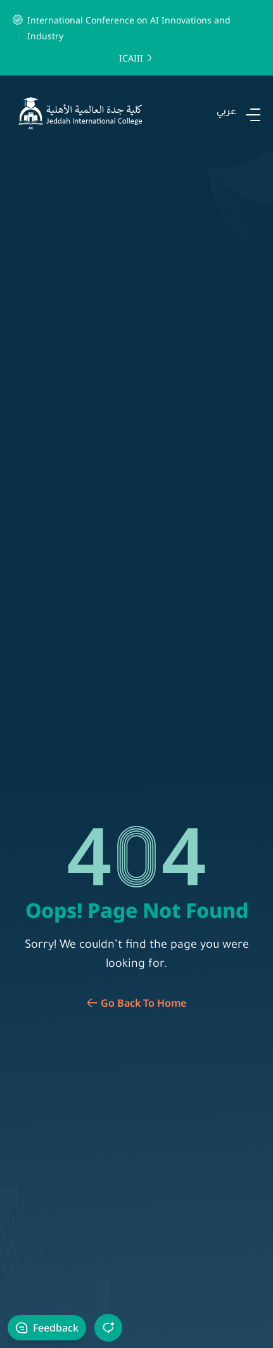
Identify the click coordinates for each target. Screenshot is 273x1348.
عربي (226, 113)
